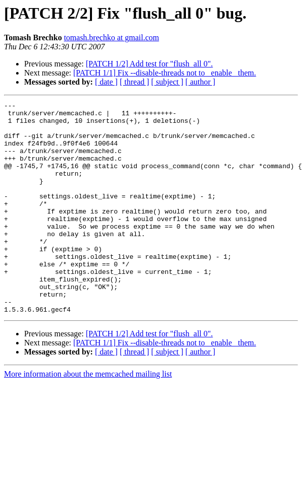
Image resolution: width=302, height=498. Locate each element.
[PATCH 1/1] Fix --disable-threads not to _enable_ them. (164, 72)
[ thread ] (134, 82)
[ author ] (200, 82)
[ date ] (106, 82)
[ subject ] (167, 82)
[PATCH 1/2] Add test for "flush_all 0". (149, 63)
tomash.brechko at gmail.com (111, 37)
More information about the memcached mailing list (88, 416)
